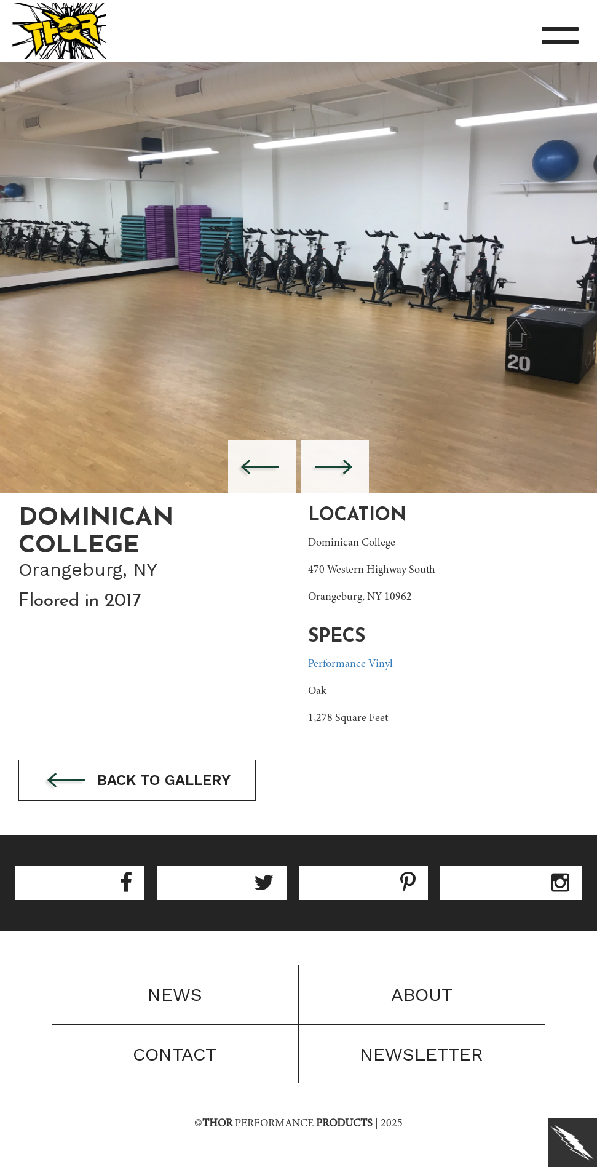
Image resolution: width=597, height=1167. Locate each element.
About (422, 994)
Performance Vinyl (350, 664)
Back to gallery (137, 781)
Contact (174, 1054)
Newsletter (421, 1054)
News (175, 994)
